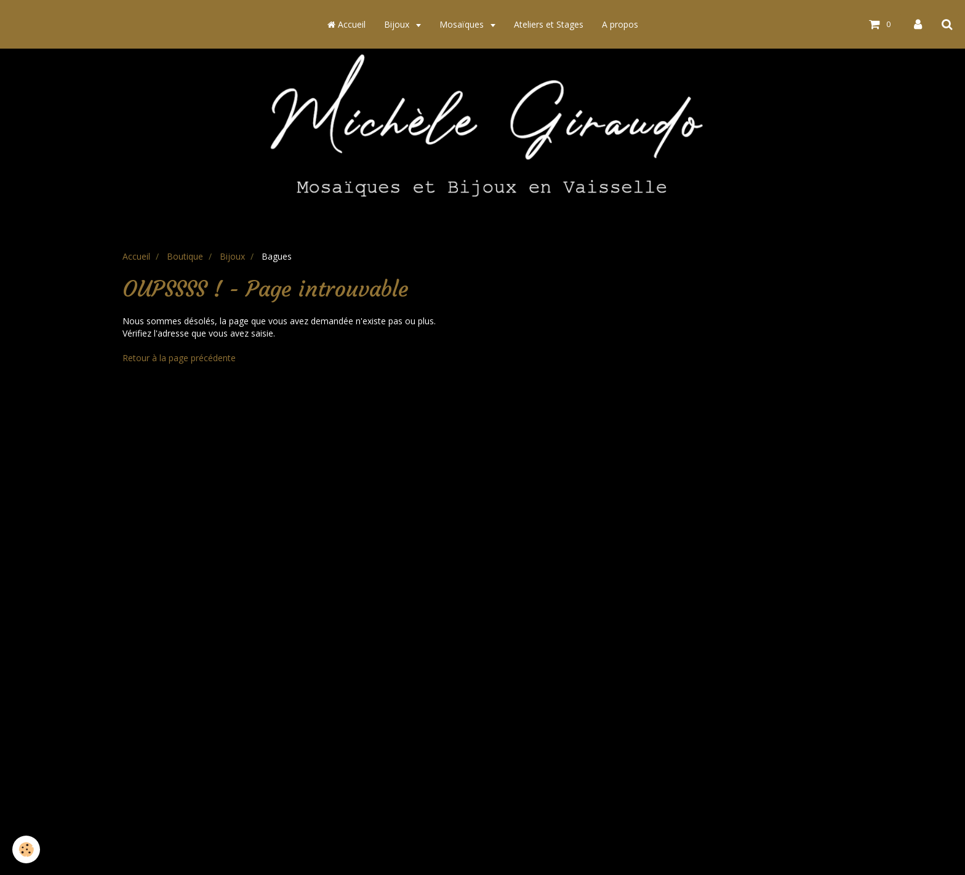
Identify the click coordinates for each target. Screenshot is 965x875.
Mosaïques (462, 24)
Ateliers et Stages (548, 24)
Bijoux (398, 24)
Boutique (185, 256)
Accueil (346, 24)
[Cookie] (26, 849)
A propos (620, 24)
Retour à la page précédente (179, 358)
